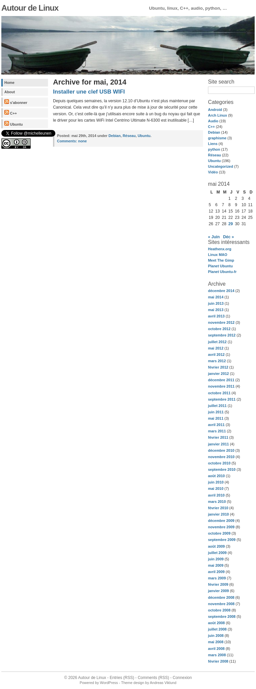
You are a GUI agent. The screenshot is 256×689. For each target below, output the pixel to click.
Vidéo (213, 172)
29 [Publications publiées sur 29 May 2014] (230, 224)
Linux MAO (217, 255)
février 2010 (218, 508)
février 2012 (218, 367)
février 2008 (218, 661)
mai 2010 (215, 489)
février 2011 (218, 437)
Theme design (132, 683)
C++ (10, 112)
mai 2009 (215, 565)
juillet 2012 (217, 342)
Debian (214, 132)
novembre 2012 (221, 322)
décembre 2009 (221, 521)
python (214, 149)
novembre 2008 (221, 604)
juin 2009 (216, 559)
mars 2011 (217, 431)
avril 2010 (216, 495)
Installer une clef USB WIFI (89, 92)
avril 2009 (216, 572)
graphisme (217, 138)
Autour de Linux (29, 7)
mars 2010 (217, 502)
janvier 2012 (218, 374)
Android (215, 110)
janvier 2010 (218, 514)
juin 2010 (216, 482)
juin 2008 (216, 636)
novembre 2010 (221, 457)
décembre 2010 (221, 450)
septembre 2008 (222, 616)
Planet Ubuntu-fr (222, 272)
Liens (213, 144)
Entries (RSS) (122, 677)
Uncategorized (220, 166)
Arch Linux (217, 115)
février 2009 (218, 584)
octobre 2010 (219, 463)
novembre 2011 (221, 386)
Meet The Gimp (221, 260)
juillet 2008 (217, 629)
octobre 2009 (219, 533)
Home (9, 83)
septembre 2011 (222, 399)
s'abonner (15, 102)
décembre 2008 (221, 597)
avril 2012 (216, 355)
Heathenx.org (219, 249)
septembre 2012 (222, 335)
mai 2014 (215, 297)
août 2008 (216, 623)
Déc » (228, 237)
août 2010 (216, 476)
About (9, 92)
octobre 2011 (219, 393)
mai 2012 (215, 348)
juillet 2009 (217, 553)
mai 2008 (215, 642)
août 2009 (216, 546)
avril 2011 (216, 425)
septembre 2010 (222, 469)
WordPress (109, 683)
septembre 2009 (222, 540)
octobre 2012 (219, 329)
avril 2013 (216, 316)
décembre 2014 (221, 291)
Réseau (214, 155)
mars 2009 (217, 578)
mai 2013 (215, 310)
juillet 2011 (217, 406)
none (72, 141)
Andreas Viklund (163, 683)
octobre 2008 (219, 610)
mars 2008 (217, 655)
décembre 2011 (221, 380)
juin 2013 (216, 303)
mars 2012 (217, 361)
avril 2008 (216, 649)
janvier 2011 (218, 444)
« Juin (214, 237)
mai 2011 (215, 418)
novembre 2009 (221, 527)
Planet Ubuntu (220, 266)
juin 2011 (216, 412)
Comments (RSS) (153, 677)
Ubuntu (13, 123)
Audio (213, 121)
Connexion (182, 677)
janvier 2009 (218, 591)
